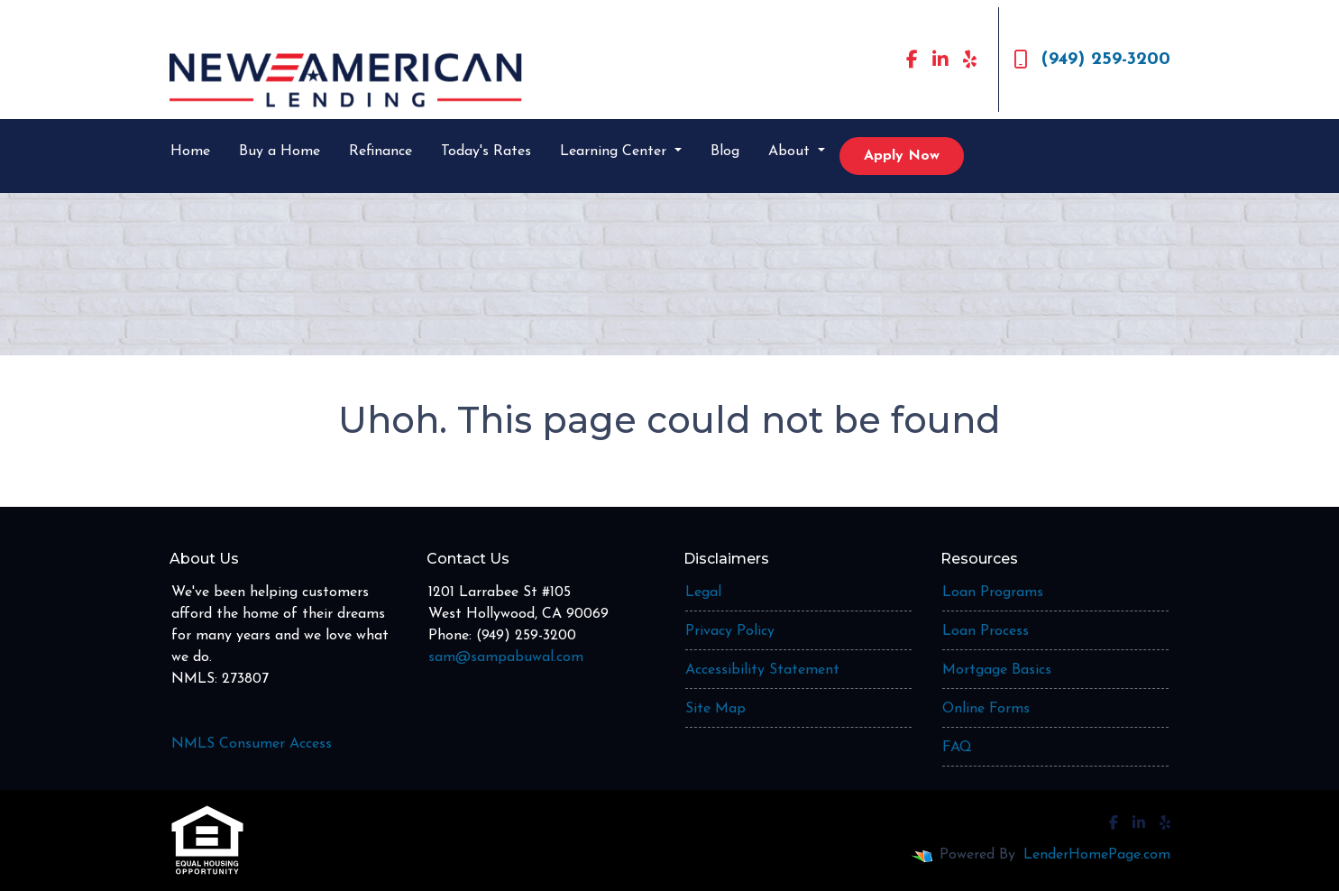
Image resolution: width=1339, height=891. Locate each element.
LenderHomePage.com (1096, 855)
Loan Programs (992, 592)
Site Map (715, 709)
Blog (725, 151)
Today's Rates (486, 151)
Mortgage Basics (996, 670)
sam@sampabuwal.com (505, 657)
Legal (703, 592)
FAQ (957, 747)
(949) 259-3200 (1091, 60)
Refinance (380, 151)
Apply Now (902, 156)
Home (190, 151)
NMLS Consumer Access (251, 744)
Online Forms (986, 709)
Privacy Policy (730, 631)
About (791, 151)
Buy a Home (279, 151)
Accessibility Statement (762, 670)
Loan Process (985, 631)
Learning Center (615, 151)
